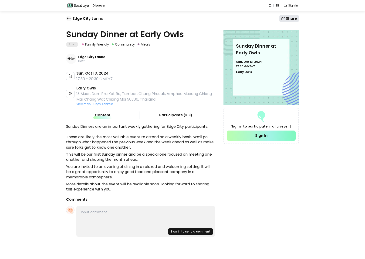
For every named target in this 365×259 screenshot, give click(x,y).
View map (83, 104)
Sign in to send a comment (190, 231)
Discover (99, 5)
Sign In (261, 135)
